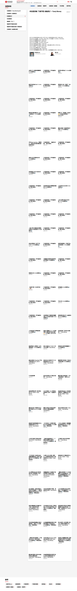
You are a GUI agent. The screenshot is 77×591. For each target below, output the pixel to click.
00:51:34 (31, 37)
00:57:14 (31, 42)
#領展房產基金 (37, 37)
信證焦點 (43, 584)
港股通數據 (58, 584)
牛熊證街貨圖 (35, 584)
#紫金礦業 (36, 45)
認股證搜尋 (17, 584)
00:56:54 (31, 41)
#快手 (35, 46)
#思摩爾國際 (36, 50)
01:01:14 (31, 46)
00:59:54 (31, 45)
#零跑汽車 (36, 43)
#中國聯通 (36, 41)
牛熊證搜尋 (26, 584)
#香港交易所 (36, 48)
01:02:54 (31, 48)
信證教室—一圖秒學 (21, 587)
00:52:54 (31, 38)
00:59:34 (31, 43)
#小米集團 (36, 38)
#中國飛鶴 (36, 40)
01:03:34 (31, 50)
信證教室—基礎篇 (9, 587)
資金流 (50, 584)
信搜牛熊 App (9, 584)
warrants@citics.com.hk (37, 2)
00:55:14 (31, 40)
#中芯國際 (36, 47)
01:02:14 (31, 47)
